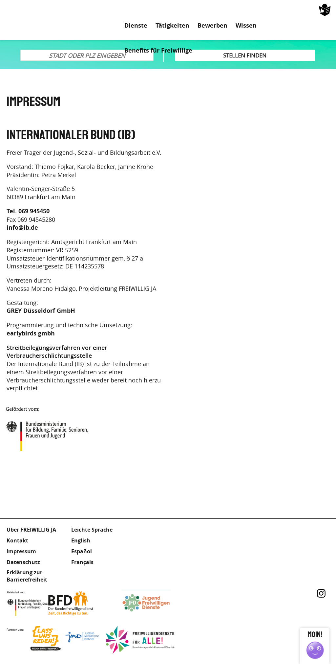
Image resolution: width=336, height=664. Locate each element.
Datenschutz (23, 562)
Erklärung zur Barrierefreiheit (27, 576)
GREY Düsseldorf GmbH (41, 311)
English (80, 540)
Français (82, 562)
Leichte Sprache (305, 9)
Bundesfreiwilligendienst (80, 603)
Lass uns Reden (64, 640)
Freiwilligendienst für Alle (140, 640)
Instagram (321, 593)
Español (81, 551)
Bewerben (212, 26)
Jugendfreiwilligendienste (156, 603)
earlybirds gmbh (31, 333)
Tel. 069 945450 (28, 211)
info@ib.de (22, 228)
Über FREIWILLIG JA (31, 529)
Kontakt (17, 540)
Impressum (21, 551)
